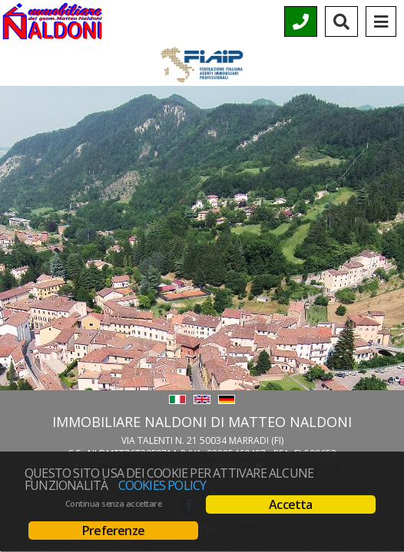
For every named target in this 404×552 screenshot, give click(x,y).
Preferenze (113, 530)
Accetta (290, 504)
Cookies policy (162, 485)
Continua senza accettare (113, 503)
